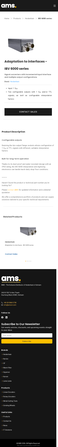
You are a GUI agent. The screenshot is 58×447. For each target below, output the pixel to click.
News (5, 425)
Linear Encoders (9, 392)
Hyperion (6, 372)
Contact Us (7, 421)
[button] (26, 254)
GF (4, 363)
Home (6, 18)
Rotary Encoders (9, 396)
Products (17, 18)
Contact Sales (16, 249)
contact (13, 190)
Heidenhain (29, 18)
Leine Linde (7, 381)
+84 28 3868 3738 (10, 303)
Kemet (5, 376)
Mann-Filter (7, 368)
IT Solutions (7, 430)
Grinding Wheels (9, 405)
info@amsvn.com (10, 305)
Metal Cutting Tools (10, 401)
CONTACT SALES (28, 112)
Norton (5, 359)
